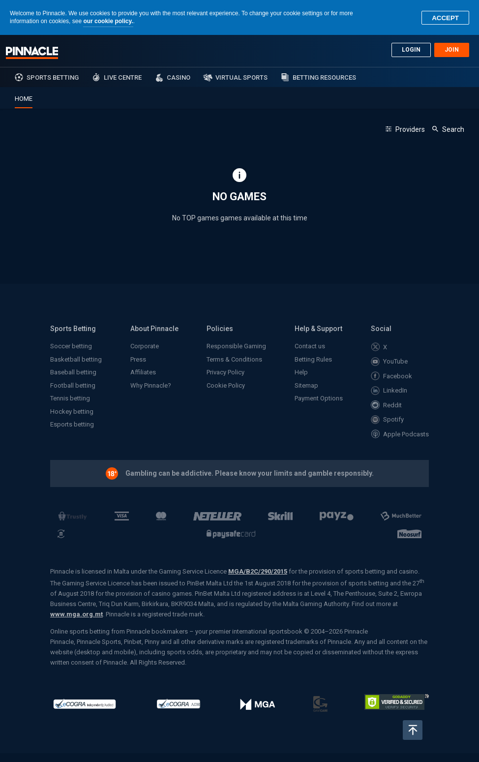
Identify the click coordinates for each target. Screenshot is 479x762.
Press (138, 359)
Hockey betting (71, 411)
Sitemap (306, 385)
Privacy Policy (225, 372)
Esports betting (72, 424)
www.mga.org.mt (76, 614)
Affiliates (143, 372)
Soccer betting (71, 346)
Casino (178, 77)
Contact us (310, 346)
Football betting (72, 385)
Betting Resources (324, 77)
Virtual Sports (241, 77)
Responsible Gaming (236, 346)
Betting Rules (313, 359)
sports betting (53, 77)
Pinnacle (32, 52)
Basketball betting (76, 359)
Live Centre (123, 77)
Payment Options (319, 398)
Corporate (144, 346)
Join (452, 49)
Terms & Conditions (234, 359)
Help (301, 372)
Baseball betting (73, 372)
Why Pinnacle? (150, 385)
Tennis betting (70, 398)
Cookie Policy (226, 385)
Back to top (412, 730)
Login (411, 49)
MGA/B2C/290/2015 (257, 571)
